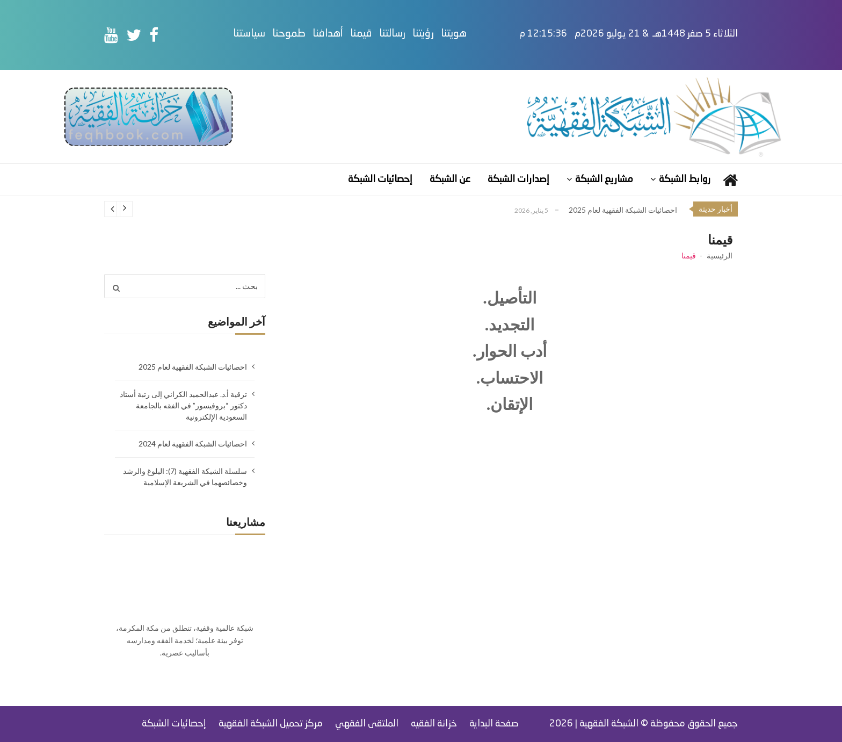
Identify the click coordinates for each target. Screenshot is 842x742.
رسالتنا (415, 33)
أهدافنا (350, 33)
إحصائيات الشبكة (380, 179)
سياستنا (272, 33)
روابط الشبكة (684, 179)
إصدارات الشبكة (518, 179)
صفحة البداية (494, 724)
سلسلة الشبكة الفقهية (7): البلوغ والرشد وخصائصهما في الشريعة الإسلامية (185, 476)
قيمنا (384, 33)
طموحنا (311, 33)
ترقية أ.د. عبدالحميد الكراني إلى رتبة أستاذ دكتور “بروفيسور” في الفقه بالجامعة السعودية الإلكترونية (183, 405)
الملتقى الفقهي (366, 724)
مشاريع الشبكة (604, 179)
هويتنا (476, 33)
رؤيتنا (445, 33)
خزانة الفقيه (434, 724)
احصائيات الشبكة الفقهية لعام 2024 (193, 443)
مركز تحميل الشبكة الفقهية (271, 724)
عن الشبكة (450, 179)
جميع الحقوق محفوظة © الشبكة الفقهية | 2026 (643, 724)
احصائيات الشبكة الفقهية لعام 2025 (623, 209)
